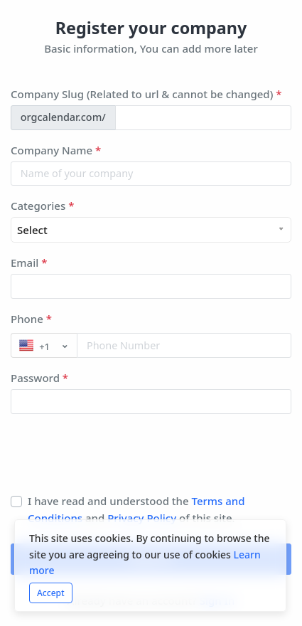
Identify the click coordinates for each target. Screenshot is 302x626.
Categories (42, 205)
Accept (51, 593)
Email (29, 262)
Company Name (56, 150)
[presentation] (119, 459)
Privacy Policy (143, 518)
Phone (31, 319)
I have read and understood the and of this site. (136, 509)
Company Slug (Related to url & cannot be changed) (146, 94)
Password (39, 378)
